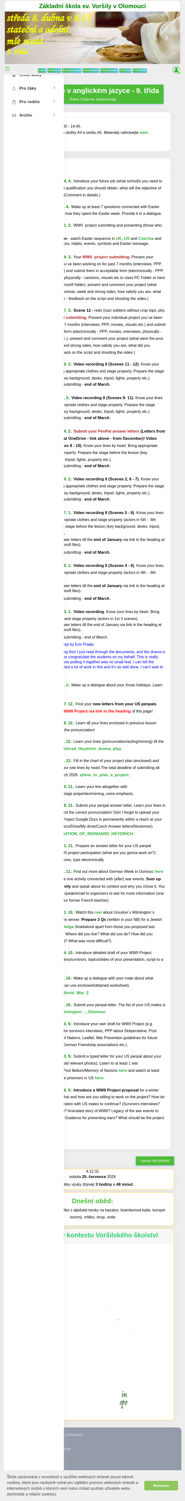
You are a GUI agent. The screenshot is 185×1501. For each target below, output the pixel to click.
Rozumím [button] (161, 1486)
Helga (68, 926)
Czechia (146, 238)
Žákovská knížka (109, 70)
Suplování (125, 70)
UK (119, 238)
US (127, 238)
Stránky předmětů (71, 70)
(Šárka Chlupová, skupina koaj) (92, 94)
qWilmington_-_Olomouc (81, 1012)
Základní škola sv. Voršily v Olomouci (92, 6)
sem (144, 132)
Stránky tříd (54, 70)
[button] (58, 1494)
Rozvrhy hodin (91, 70)
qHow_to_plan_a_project (103, 775)
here (159, 871)
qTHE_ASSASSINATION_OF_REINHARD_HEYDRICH (81, 833)
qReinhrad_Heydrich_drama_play (88, 748)
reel (98, 912)
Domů (42, 70)
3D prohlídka (140, 70)
